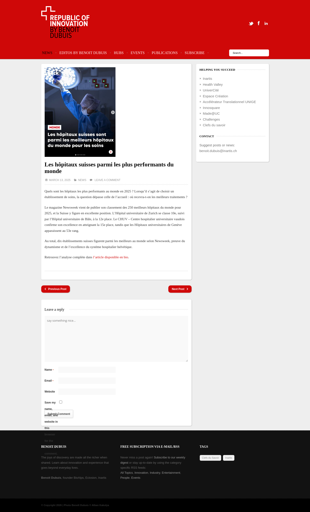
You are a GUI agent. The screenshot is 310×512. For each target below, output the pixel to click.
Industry (155, 472)
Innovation (141, 472)
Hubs (119, 53)
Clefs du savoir (214, 125)
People (125, 477)
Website (50, 391)
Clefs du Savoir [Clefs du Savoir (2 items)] (210, 457)
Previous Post (56, 289)
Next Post (180, 289)
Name (49, 369)
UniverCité (211, 90)
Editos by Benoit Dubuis (83, 53)
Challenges (211, 119)
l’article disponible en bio (110, 257)
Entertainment (171, 472)
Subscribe (195, 53)
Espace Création (215, 96)
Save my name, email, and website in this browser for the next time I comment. (51, 403)
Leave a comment (107, 180)
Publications (165, 53)
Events (138, 53)
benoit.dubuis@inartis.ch (218, 151)
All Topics (126, 472)
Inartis (207, 78)
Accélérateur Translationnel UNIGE (229, 102)
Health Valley (213, 84)
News (47, 53)
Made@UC (211, 113)
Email (49, 380)
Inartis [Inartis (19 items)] (228, 457)
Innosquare (211, 108)
